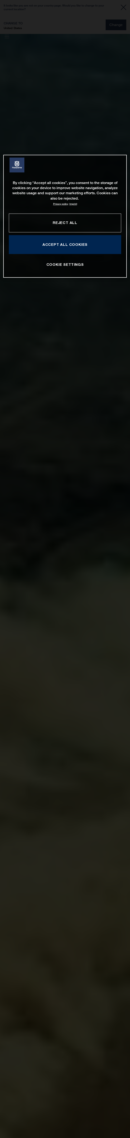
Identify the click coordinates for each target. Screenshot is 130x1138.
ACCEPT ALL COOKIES (65, 244)
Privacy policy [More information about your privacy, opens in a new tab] (60, 203)
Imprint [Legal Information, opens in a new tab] (73, 203)
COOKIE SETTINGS (65, 264)
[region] (65, 216)
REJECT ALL (65, 223)
